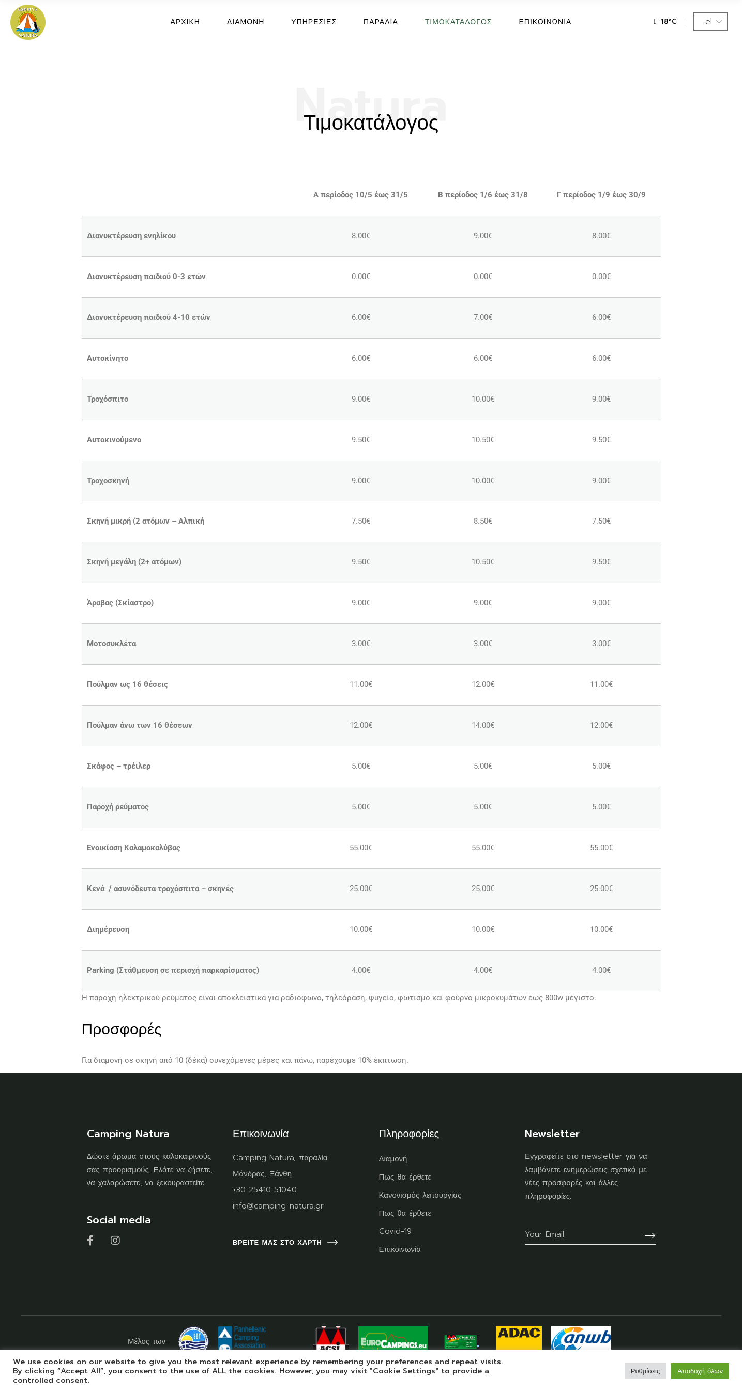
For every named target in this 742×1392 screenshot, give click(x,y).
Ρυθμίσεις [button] (645, 1371)
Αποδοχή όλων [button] (700, 1371)
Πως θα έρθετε (405, 1177)
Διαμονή (393, 1159)
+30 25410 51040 (265, 1190)
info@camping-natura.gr (278, 1206)
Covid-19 (395, 1231)
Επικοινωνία (400, 1249)
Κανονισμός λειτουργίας (420, 1195)
